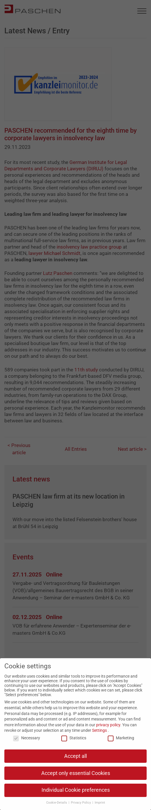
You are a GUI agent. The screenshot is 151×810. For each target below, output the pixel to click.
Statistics (73, 738)
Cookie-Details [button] (57, 802)
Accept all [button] (75, 756)
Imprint (100, 802)
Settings (99, 730)
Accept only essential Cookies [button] (75, 773)
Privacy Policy (81, 802)
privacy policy (108, 725)
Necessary (26, 738)
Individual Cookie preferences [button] (76, 790)
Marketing (121, 738)
